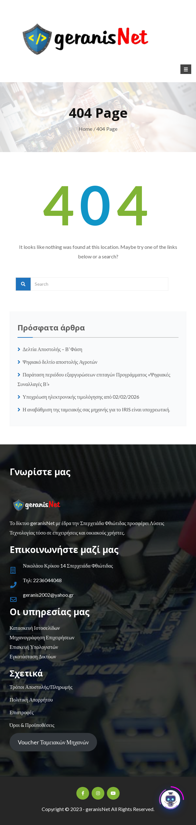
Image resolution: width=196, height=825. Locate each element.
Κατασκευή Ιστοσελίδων (35, 628)
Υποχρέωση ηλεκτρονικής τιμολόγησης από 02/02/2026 (81, 397)
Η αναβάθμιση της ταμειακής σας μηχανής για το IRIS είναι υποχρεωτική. (96, 409)
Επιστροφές (21, 712)
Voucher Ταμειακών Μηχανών (53, 742)
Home (86, 129)
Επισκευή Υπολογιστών (34, 647)
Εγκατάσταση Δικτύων (33, 656)
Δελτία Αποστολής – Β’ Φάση (53, 349)
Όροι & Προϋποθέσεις (32, 725)
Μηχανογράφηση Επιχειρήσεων (42, 637)
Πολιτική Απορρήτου (31, 699)
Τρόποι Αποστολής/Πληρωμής (41, 687)
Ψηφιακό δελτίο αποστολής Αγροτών (60, 362)
